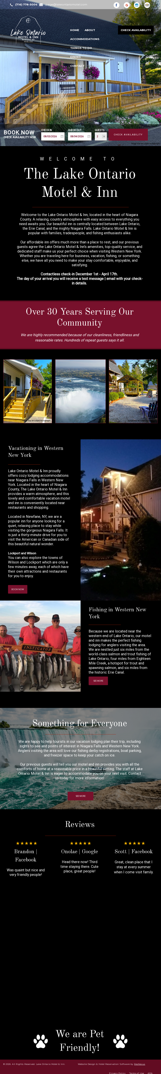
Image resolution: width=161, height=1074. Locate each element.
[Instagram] (138, 4)
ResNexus (139, 1061)
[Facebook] (118, 4)
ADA (150, 1071)
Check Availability (136, 30)
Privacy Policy (117, 1071)
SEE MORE (98, 681)
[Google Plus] (128, 4)
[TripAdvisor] (149, 4)
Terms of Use (136, 1071)
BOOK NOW (17, 589)
